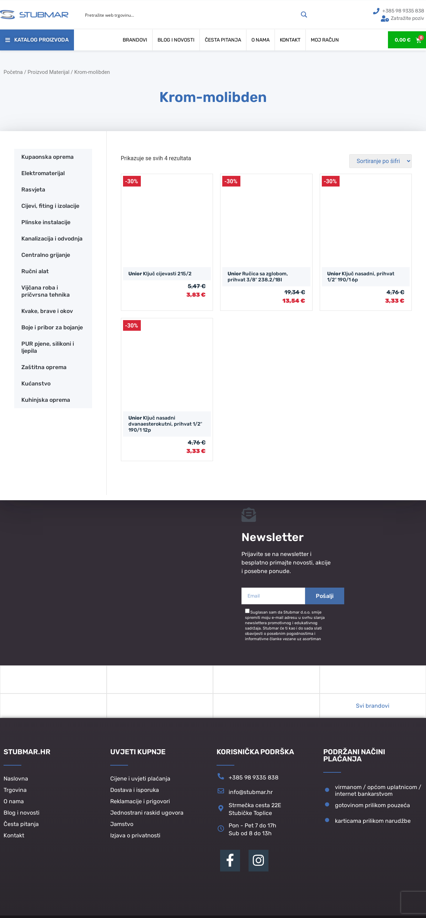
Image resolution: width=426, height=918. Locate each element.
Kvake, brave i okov (47, 311)
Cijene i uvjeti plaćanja (140, 783)
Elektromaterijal (43, 173)
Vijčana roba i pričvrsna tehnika (45, 291)
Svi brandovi (372, 710)
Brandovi (135, 40)
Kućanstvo (35, 383)
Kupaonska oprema (47, 156)
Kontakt (290, 40)
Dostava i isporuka (134, 794)
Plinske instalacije (45, 222)
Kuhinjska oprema (45, 399)
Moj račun (325, 40)
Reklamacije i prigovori (140, 806)
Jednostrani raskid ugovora (146, 817)
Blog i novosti (176, 40)
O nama (260, 40)
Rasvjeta (33, 189)
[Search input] (190, 14)
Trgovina (15, 794)
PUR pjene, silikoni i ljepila (47, 347)
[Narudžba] (380, 161)
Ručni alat (35, 271)
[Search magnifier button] (304, 15)
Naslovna (16, 783)
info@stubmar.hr (251, 796)
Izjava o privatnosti (135, 840)
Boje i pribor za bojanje (52, 327)
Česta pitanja (223, 40)
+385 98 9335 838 (253, 781)
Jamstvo (121, 828)
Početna (13, 72)
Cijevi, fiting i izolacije (50, 205)
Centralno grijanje (45, 255)
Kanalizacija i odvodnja (51, 238)
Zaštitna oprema (43, 367)
